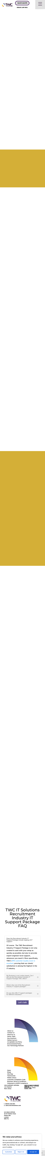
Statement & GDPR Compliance (17, 1083)
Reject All (21, 1152)
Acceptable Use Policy (14, 1042)
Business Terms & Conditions (16, 1081)
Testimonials (11, 1076)
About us (10, 1031)
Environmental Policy (14, 1044)
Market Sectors (12, 1040)
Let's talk (22, 1002)
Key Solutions (11, 1038)
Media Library (11, 1077)
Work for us (11, 1034)
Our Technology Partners (15, 1045)
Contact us (10, 1032)
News (9, 1070)
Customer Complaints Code (16, 1079)
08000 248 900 (22, 7)
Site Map (10, 1074)
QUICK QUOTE (22, 3)
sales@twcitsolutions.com (13, 1105)
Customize (8, 1152)
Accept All (33, 1152)
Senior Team (11, 1036)
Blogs (9, 1072)
